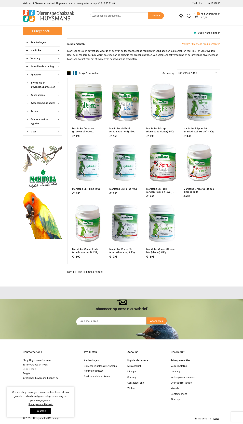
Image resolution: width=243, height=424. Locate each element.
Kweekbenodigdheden (45, 103)
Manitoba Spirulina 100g (86, 189)
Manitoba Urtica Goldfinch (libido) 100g (198, 190)
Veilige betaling (179, 366)
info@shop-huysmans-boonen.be (41, 378)
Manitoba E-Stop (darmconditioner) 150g (160, 130)
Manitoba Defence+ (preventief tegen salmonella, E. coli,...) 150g (88, 130)
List (75, 73)
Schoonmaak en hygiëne (45, 121)
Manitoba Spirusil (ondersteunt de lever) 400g (159, 190)
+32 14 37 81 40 (106, 3)
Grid (69, 73)
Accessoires (45, 95)
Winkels (131, 388)
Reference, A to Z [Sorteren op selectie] (198, 72)
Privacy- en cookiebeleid (41, 404)
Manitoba (45, 50)
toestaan (40, 410)
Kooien (45, 111)
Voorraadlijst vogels (181, 382)
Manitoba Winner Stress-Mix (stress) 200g (160, 251)
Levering (175, 371)
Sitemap (132, 377)
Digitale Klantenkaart (138, 360)
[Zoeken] (127, 15)
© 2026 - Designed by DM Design (41, 418)
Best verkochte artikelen (97, 376)
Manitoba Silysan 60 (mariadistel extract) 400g (198, 130)
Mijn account (134, 366)
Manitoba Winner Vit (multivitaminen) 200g (122, 251)
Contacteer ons (32, 352)
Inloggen (132, 371)
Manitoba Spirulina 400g (123, 189)
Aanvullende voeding (45, 66)
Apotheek (45, 75)
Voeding (45, 58)
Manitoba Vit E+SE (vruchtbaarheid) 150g (122, 130)
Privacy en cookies (180, 360)
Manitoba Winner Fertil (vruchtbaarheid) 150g (85, 251)
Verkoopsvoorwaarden (183, 377)
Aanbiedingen (38, 42)
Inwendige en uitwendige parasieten (45, 84)
